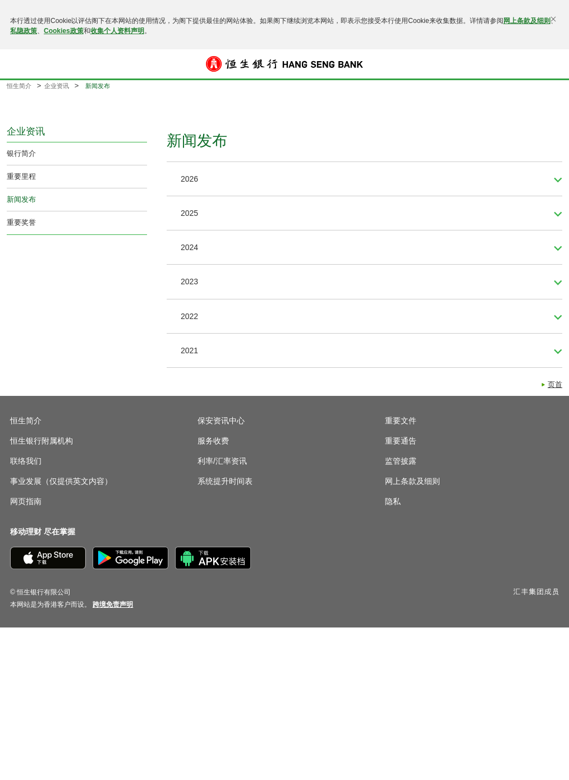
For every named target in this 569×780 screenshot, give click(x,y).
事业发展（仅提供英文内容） (61, 481)
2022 (189, 316)
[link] (113, 604)
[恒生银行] (284, 64)
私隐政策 (23, 31)
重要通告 (400, 440)
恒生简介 (19, 85)
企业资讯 (56, 85)
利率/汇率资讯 (222, 460)
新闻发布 (21, 199)
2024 (189, 247)
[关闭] (553, 19)
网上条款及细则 (526, 21)
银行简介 (21, 153)
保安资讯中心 (221, 420)
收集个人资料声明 (117, 31)
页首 (555, 384)
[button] (18, 64)
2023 (189, 281)
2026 (189, 178)
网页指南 (26, 501)
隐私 (393, 501)
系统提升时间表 (225, 481)
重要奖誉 (21, 222)
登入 (551, 64)
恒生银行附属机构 (41, 440)
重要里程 (21, 176)
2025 (189, 213)
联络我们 (26, 460)
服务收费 (213, 440)
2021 (189, 350)
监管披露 (400, 460)
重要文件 (400, 420)
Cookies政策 (64, 31)
